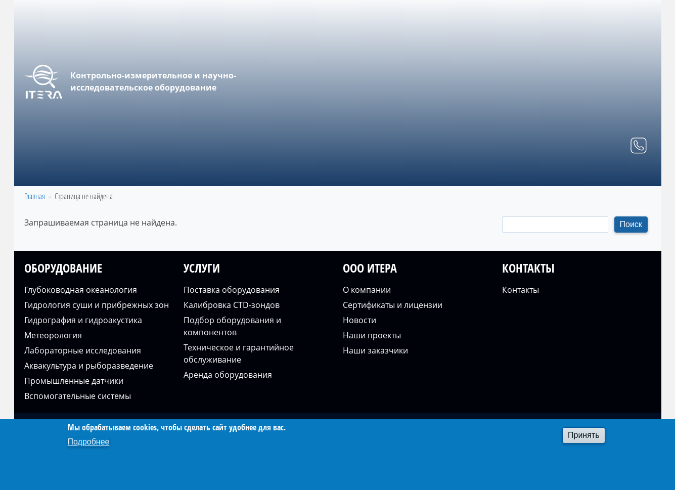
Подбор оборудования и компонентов (232, 326)
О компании (562, 174)
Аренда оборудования (228, 374)
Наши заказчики (375, 350)
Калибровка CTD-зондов (232, 304)
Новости (359, 320)
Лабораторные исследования (82, 350)
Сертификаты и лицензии (392, 304)
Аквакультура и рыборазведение (88, 365)
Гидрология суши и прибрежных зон (96, 304)
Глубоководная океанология (80, 289)
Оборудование (447, 174)
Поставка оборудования (232, 289)
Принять (584, 435)
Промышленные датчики (73, 380)
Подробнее (89, 441)
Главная (386, 174)
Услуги (506, 174)
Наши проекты (372, 335)
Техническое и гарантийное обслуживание (239, 353)
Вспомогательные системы (77, 396)
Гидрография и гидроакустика (83, 320)
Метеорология (53, 335)
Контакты (623, 174)
